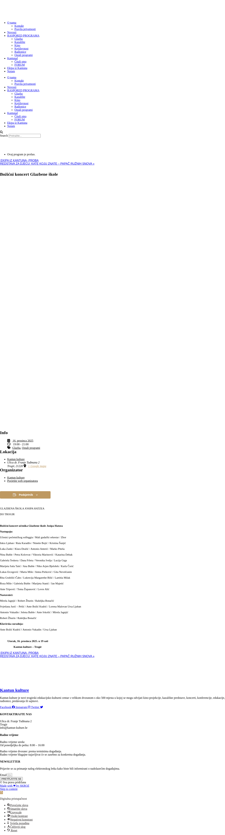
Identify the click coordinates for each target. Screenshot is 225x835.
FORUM (19, 64)
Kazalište (19, 42)
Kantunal (12, 58)
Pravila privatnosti (25, 29)
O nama (11, 22)
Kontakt (19, 25)
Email (4, 774)
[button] (112, 132)
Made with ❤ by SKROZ (14, 785)
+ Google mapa (37, 466)
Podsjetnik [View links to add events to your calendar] (26, 494)
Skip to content (9, 788)
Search (4, 135)
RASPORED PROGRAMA (23, 35)
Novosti (11, 32)
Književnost (21, 48)
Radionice (20, 51)
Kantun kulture (16, 459)
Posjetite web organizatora (22, 480)
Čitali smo (20, 61)
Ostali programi (23, 55)
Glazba (18, 38)
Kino (17, 45)
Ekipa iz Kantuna (17, 68)
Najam (11, 71)
